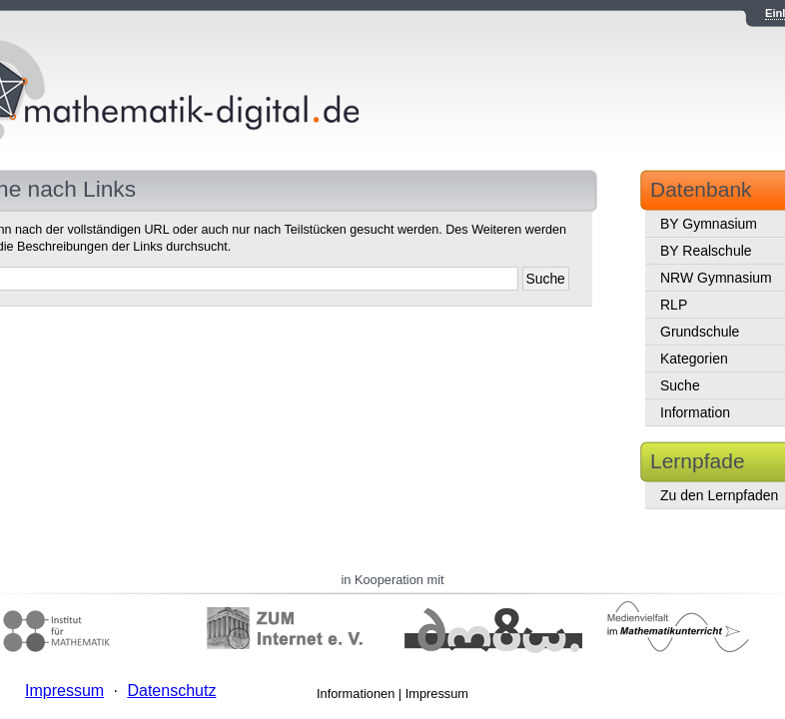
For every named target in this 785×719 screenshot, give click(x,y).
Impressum (436, 693)
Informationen (355, 693)
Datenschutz (171, 690)
